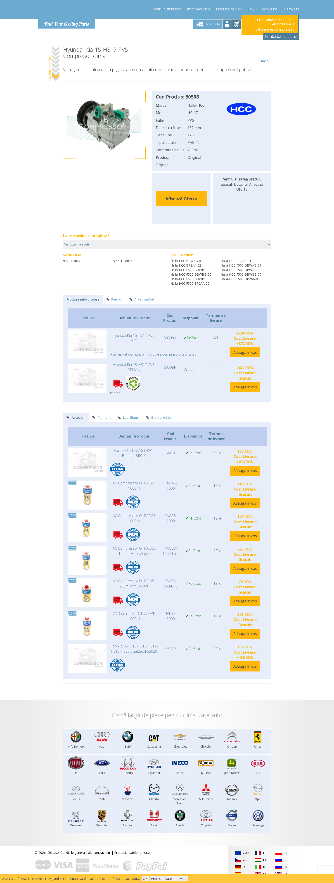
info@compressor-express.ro (273, 29)
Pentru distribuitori (166, 9)
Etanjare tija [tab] (158, 417)
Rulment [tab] (101, 417)
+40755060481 (282, 24)
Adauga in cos (245, 352)
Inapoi (265, 54)
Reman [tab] (114, 299)
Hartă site (291, 9)
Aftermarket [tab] (141, 299)
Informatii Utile (198, 9)
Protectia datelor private (132, 852)
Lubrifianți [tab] (128, 417)
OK (145, 878)
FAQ (251, 9)
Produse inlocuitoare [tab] (82, 299)
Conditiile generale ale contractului (85, 852)
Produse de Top (229, 9)
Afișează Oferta (181, 198)
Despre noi (269, 9)
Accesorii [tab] (75, 417)
